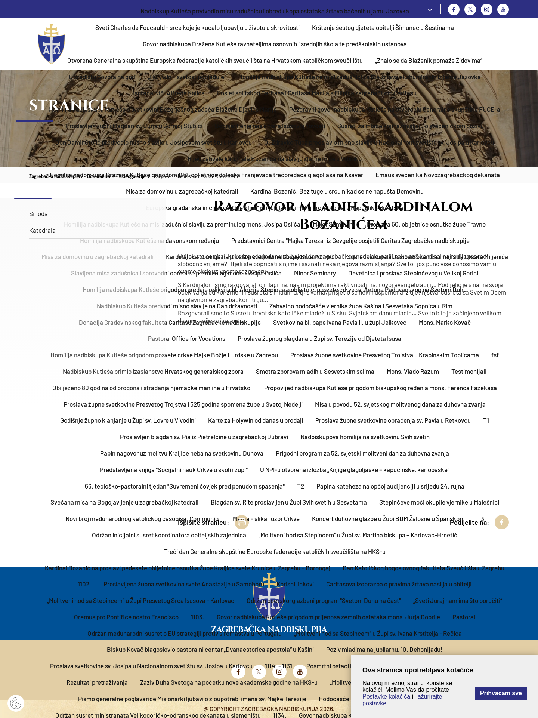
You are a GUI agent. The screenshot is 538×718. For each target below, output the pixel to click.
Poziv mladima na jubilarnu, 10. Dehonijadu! (384, 649)
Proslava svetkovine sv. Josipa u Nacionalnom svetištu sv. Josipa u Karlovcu (151, 665)
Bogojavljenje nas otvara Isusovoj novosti (270, 125)
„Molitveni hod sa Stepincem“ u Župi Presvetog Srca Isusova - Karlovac (140, 600)
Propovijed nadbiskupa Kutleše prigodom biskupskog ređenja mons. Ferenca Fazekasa (380, 387)
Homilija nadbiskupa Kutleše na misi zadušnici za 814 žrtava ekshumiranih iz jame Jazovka (359, 76)
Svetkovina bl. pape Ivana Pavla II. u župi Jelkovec (339, 322)
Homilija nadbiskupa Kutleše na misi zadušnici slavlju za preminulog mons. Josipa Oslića (182, 224)
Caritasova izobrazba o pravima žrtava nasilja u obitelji (398, 584)
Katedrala (42, 230)
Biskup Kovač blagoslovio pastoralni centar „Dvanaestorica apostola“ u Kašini (210, 649)
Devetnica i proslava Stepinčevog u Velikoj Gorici (413, 273)
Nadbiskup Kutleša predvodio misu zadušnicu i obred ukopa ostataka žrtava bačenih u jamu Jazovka (274, 11)
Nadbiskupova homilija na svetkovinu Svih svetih (365, 436)
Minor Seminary (315, 273)
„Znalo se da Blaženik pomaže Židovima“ (428, 60)
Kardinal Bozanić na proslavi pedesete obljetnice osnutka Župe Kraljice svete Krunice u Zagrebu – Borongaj (187, 567)
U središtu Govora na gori (102, 76)
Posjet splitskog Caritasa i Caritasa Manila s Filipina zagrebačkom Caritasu (317, 92)
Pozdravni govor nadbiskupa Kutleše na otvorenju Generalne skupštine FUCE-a (394, 109)
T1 (486, 420)
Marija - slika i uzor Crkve (266, 518)
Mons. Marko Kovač (445, 322)
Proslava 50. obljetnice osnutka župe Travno (426, 224)
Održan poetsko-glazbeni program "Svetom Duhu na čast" (324, 600)
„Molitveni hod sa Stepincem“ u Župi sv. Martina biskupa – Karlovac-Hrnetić (358, 535)
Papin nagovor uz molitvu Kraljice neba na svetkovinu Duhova (181, 453)
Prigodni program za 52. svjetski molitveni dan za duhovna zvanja (362, 453)
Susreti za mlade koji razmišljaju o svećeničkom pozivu (410, 125)
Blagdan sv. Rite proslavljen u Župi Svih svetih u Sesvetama (289, 502)
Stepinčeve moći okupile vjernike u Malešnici (439, 502)
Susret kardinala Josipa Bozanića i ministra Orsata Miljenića (427, 256)
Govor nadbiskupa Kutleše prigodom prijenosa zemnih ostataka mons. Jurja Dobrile (328, 616)
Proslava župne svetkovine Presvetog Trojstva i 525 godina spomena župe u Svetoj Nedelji (183, 404)
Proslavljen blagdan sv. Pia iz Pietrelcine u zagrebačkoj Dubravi (204, 436)
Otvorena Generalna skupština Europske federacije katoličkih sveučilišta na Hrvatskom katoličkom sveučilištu (215, 60)
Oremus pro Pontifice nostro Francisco (126, 616)
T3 (480, 518)
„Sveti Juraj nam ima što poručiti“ (457, 600)
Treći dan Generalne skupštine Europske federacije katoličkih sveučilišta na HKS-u (275, 551)
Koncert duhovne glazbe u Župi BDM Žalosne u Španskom (388, 518)
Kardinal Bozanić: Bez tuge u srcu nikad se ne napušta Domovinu (337, 191)
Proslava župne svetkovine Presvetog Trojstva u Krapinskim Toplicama (384, 354)
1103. (197, 616)
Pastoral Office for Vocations (186, 338)
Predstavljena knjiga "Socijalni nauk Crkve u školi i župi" (174, 469)
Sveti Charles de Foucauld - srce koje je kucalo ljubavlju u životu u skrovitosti (197, 27)
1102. (84, 584)
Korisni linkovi (295, 584)
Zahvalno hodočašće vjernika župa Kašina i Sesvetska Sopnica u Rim (360, 305)
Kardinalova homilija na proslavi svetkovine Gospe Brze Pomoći (250, 256)
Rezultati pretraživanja (97, 682)
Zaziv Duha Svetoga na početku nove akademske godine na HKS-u (229, 682)
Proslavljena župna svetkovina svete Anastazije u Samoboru (183, 584)
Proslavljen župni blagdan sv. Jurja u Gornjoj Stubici (134, 125)
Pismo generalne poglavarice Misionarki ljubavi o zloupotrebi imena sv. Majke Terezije (192, 698)
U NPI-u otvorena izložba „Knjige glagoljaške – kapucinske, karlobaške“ (354, 469)
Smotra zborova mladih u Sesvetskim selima (315, 371)
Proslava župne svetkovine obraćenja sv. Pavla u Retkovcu (393, 420)
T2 (300, 486)
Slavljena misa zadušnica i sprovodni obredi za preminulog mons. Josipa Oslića (176, 273)
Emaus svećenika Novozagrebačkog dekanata (437, 174)
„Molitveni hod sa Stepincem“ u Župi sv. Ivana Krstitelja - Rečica (378, 633)
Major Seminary (334, 224)
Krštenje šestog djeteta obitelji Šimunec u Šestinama (383, 27)
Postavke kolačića (386, 696)
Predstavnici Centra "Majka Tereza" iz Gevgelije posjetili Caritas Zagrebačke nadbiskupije (350, 240)
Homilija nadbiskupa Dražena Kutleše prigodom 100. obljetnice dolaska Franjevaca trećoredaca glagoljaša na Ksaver (206, 174)
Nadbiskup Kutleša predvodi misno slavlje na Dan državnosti (177, 305)
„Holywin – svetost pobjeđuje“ (187, 76)
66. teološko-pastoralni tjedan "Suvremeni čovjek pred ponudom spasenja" (185, 486)
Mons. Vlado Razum (413, 371)
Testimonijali (468, 371)
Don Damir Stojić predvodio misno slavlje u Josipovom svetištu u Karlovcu (153, 142)
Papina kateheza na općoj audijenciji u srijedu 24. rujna (390, 486)
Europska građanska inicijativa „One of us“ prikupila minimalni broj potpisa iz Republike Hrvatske (275, 207)
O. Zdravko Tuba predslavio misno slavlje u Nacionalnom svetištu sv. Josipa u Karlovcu (379, 142)
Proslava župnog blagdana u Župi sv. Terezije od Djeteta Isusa (319, 338)
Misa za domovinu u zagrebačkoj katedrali (182, 191)
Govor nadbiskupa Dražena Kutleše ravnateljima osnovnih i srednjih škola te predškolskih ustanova (275, 43)
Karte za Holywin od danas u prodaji (255, 420)
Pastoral (463, 616)
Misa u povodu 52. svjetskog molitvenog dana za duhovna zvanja (400, 404)
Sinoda (38, 213)
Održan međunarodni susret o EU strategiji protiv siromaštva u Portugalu (184, 633)
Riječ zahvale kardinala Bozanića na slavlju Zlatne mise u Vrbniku (275, 158)
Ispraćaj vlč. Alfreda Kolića (169, 92)
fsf (495, 354)
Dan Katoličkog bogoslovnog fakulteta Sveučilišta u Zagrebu (423, 567)
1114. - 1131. (279, 665)
